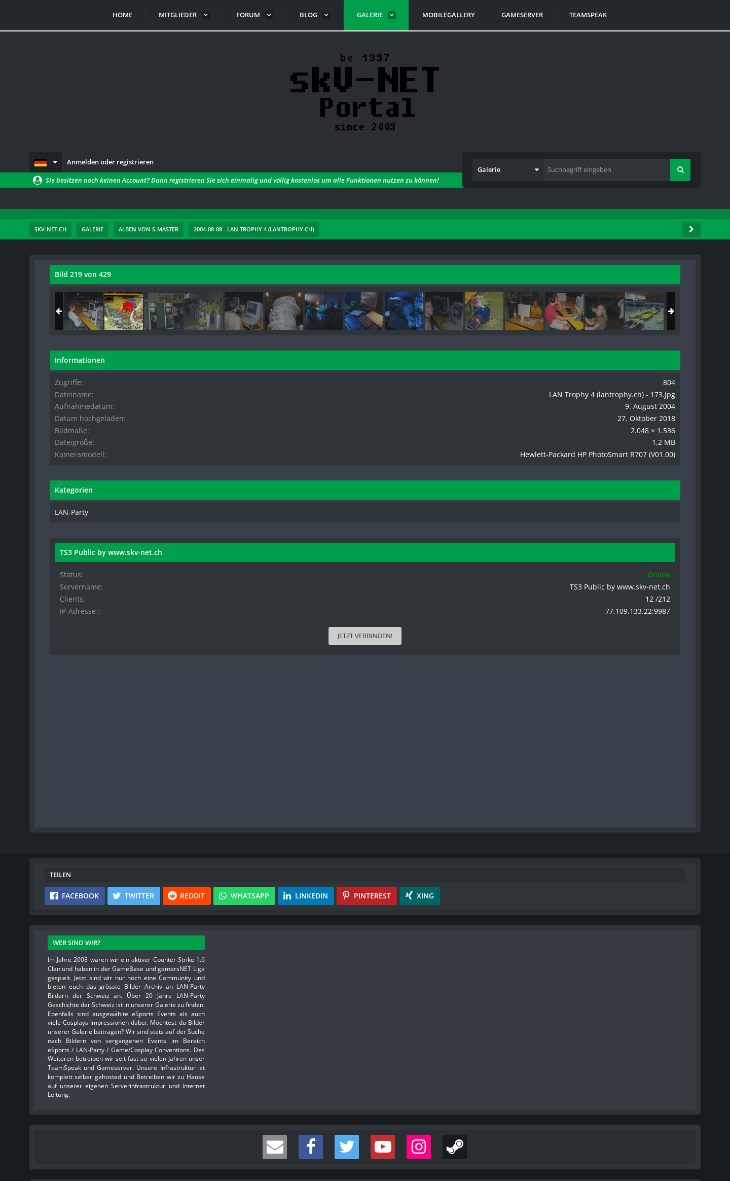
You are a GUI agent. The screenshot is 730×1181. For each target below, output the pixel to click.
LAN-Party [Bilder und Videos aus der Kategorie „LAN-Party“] (564, 538)
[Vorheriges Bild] (60, 491)
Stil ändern (675, 1135)
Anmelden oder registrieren (110, 161)
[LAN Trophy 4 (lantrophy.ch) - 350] (657, 311)
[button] (45, 162)
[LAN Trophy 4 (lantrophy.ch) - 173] (617, 311)
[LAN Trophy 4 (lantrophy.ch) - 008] (577, 311)
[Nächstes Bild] (488, 491)
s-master (107, 296)
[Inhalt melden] (490, 694)
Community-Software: (365, 1155)
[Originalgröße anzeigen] (486, 281)
